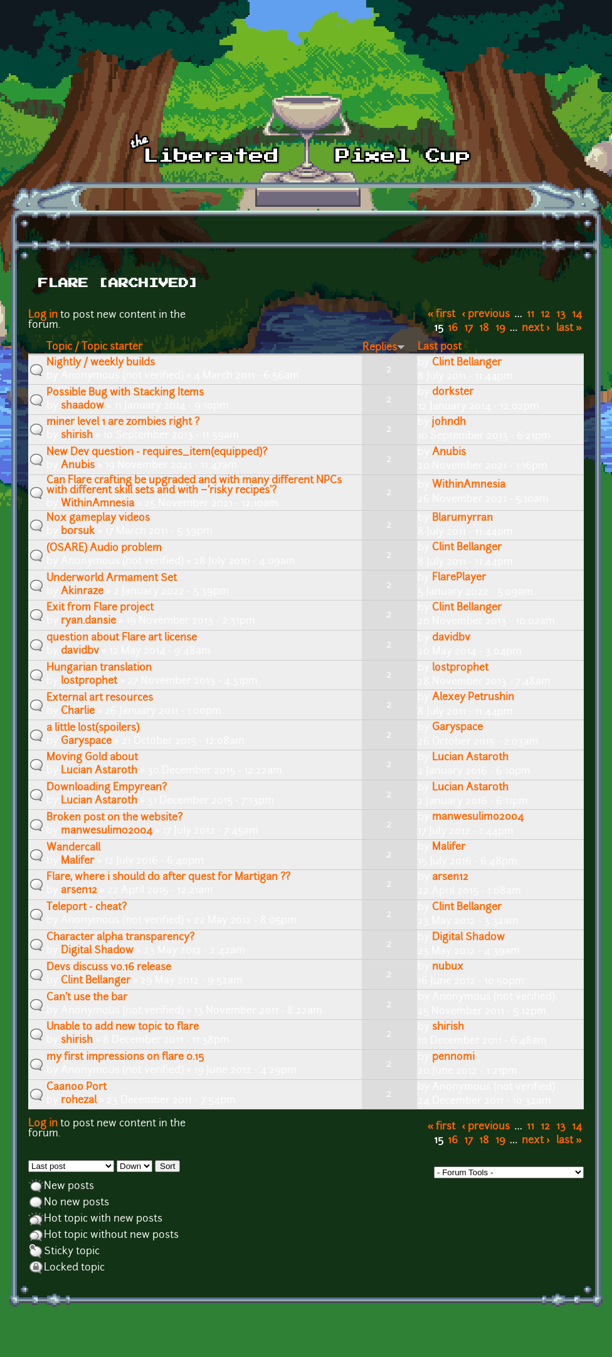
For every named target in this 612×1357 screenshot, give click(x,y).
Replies (383, 348)
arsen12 (79, 891)
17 (468, 328)
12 (545, 315)
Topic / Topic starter (94, 347)
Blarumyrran (462, 518)
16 (453, 328)
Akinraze (82, 592)
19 (500, 328)
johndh (449, 422)
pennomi (453, 1057)
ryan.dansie (88, 621)
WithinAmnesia (97, 504)
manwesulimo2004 (106, 831)
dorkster (452, 392)
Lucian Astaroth (99, 771)
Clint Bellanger (467, 363)
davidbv (80, 651)
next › (536, 328)
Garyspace (86, 741)
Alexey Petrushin (473, 698)
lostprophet (89, 681)
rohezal (79, 1101)
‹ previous (486, 315)
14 (577, 315)
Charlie (78, 711)
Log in (43, 315)
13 (561, 315)
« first (442, 315)
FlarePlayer (459, 578)
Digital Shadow (97, 951)
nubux (447, 967)
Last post (440, 347)
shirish (77, 436)
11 (530, 315)
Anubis (78, 466)
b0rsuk (78, 532)
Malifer (77, 861)
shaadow (82, 406)
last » (569, 328)
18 (484, 328)
